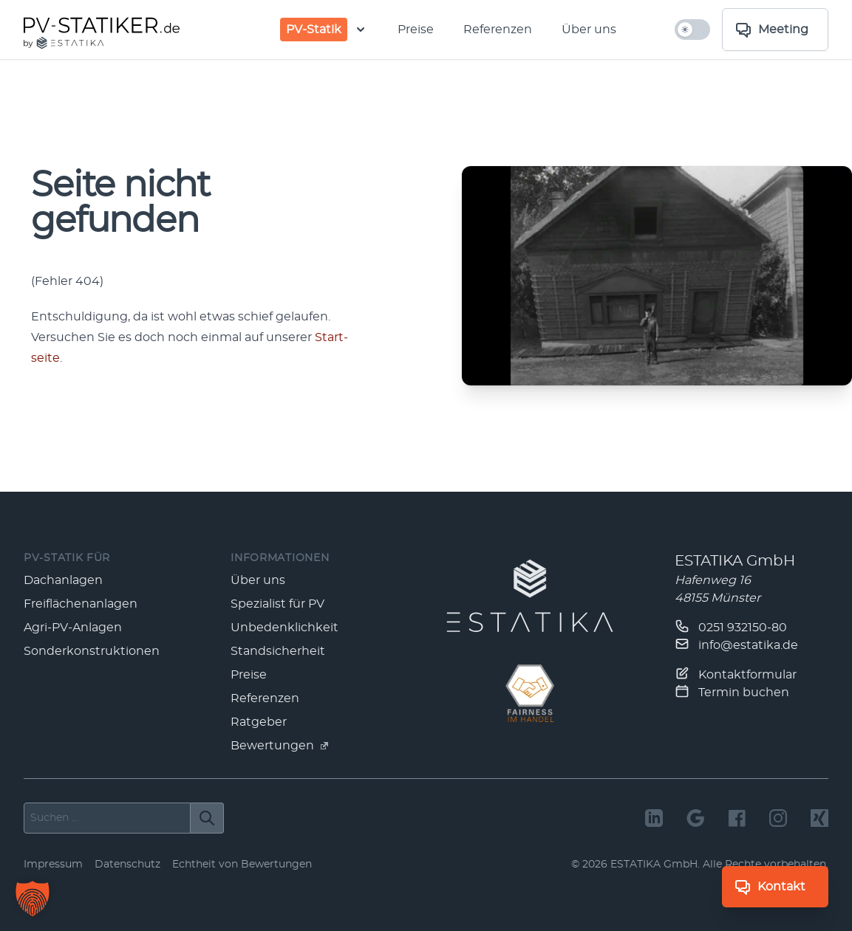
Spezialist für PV (277, 604)
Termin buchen (732, 691)
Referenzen (497, 29)
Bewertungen (279, 746)
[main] (426, 276)
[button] (32, 898)
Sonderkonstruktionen (92, 651)
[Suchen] (207, 818)
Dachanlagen (63, 580)
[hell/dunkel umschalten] (692, 29)
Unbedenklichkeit (284, 627)
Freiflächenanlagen (80, 604)
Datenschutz (127, 864)
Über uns (589, 29)
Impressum (53, 864)
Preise (416, 29)
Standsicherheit (278, 651)
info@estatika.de (736, 643)
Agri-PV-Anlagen (73, 627)
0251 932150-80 (731, 626)
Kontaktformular (736, 673)
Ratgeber (259, 722)
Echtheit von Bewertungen (242, 864)
